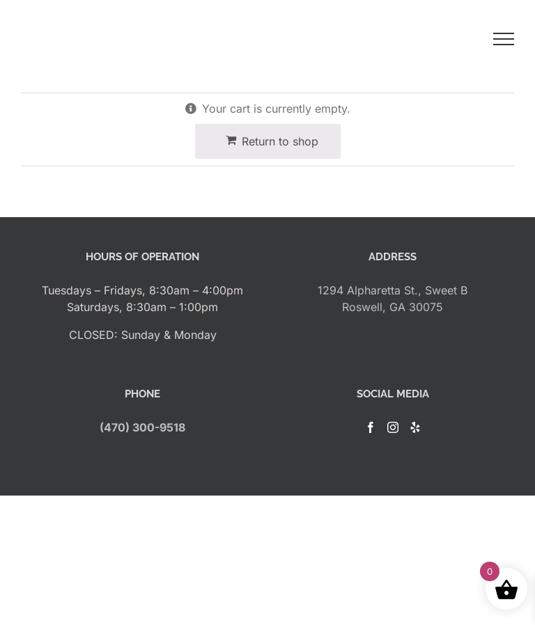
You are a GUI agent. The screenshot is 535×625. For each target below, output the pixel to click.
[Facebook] (370, 427)
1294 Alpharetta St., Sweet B (392, 290)
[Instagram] (392, 427)
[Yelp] (415, 427)
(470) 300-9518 (142, 427)
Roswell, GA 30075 (392, 307)
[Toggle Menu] (504, 39)
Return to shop (280, 141)
